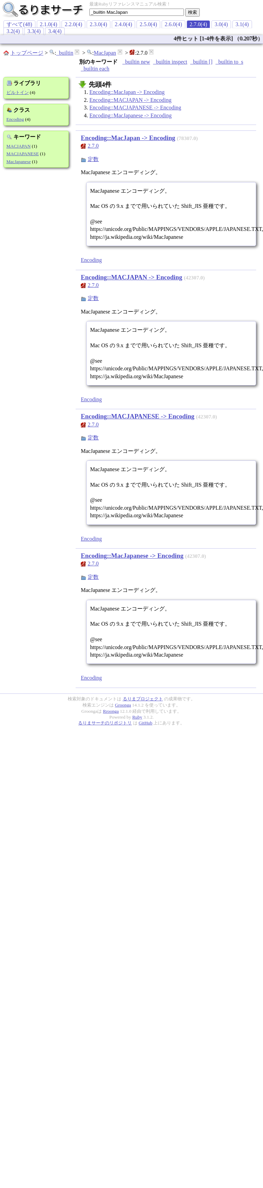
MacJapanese (19, 161)
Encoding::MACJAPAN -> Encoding (130, 100)
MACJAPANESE (23, 153)
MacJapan (105, 53)
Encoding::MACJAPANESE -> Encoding (135, 107)
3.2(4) (13, 31)
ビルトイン (18, 92)
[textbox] (136, 12)
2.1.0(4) (48, 24)
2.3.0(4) (98, 24)
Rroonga (111, 711)
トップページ (26, 53)
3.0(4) (221, 24)
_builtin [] (201, 62)
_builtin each (95, 69)
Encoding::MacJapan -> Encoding (127, 92)
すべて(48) (19, 24)
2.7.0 (93, 146)
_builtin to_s (229, 62)
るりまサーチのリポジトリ (105, 722)
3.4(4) (55, 31)
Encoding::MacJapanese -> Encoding (130, 115)
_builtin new (136, 62)
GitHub (145, 722)
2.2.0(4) (73, 24)
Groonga (123, 705)
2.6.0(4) (173, 24)
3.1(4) (242, 24)
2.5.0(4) (148, 24)
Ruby (137, 717)
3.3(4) (34, 31)
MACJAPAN (19, 146)
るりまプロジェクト (143, 698)
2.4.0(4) (123, 24)
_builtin (64, 53)
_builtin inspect (170, 62)
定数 (93, 159)
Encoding (15, 119)
